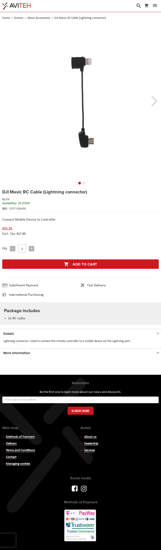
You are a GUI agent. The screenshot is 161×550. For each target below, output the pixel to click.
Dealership (91, 443)
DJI (8, 199)
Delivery (11, 443)
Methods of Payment (20, 437)
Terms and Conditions (20, 450)
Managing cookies (18, 464)
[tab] (80, 333)
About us (90, 437)
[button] (154, 101)
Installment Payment (24, 285)
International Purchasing (27, 295)
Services (89, 450)
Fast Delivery (96, 285)
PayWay (80, 525)
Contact (11, 457)
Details (8, 333)
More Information (16, 353)
